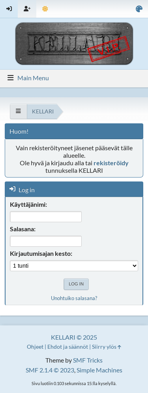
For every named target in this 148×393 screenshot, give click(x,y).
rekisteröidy (111, 162)
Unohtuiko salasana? (74, 298)
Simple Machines (99, 370)
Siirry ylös (106, 346)
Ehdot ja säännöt (67, 346)
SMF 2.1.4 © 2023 (50, 370)
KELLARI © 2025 (74, 337)
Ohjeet (35, 346)
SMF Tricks (88, 360)
